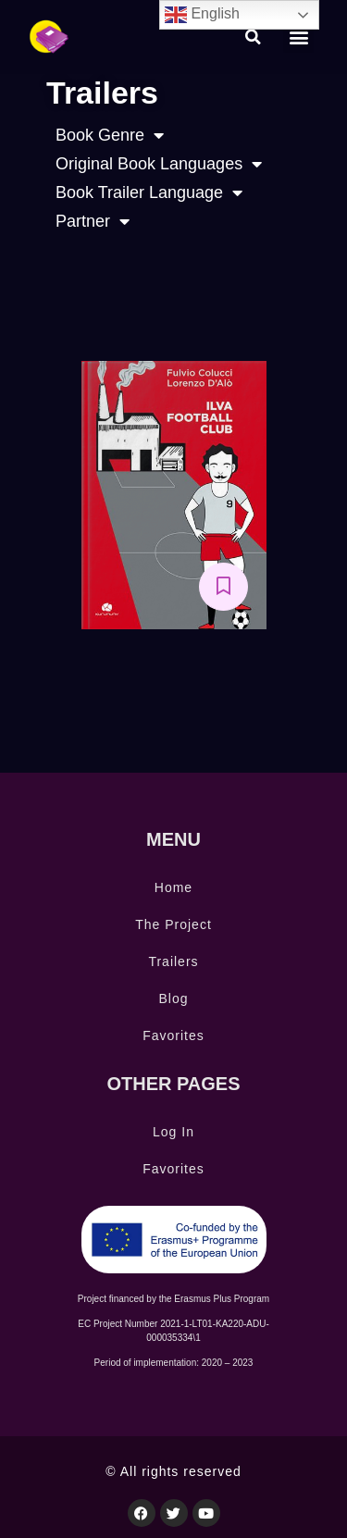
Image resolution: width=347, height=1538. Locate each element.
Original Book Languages (159, 164)
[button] (253, 37)
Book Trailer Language (149, 193)
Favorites (173, 1035)
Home (173, 887)
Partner (93, 221)
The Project (173, 924)
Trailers (173, 961)
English (202, 15)
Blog (173, 998)
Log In (173, 1131)
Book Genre (110, 135)
